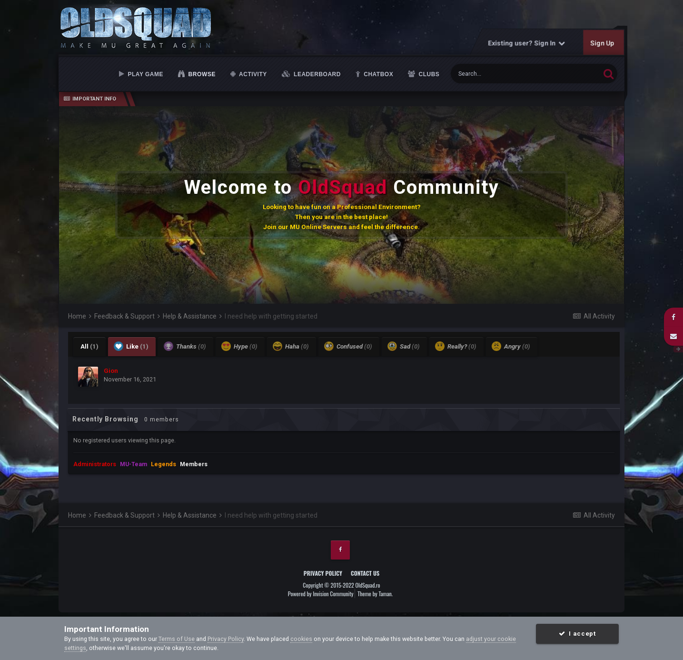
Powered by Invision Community (321, 594)
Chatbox (377, 74)
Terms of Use (176, 638)
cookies (301, 638)
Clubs (428, 74)
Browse (201, 74)
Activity (252, 74)
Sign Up (602, 43)
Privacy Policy (323, 573)
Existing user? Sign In (526, 43)
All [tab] (89, 346)
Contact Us (365, 573)
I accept (577, 633)
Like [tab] (131, 346)
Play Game (144, 74)
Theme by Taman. (375, 594)
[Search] (502, 73)
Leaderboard (316, 74)
